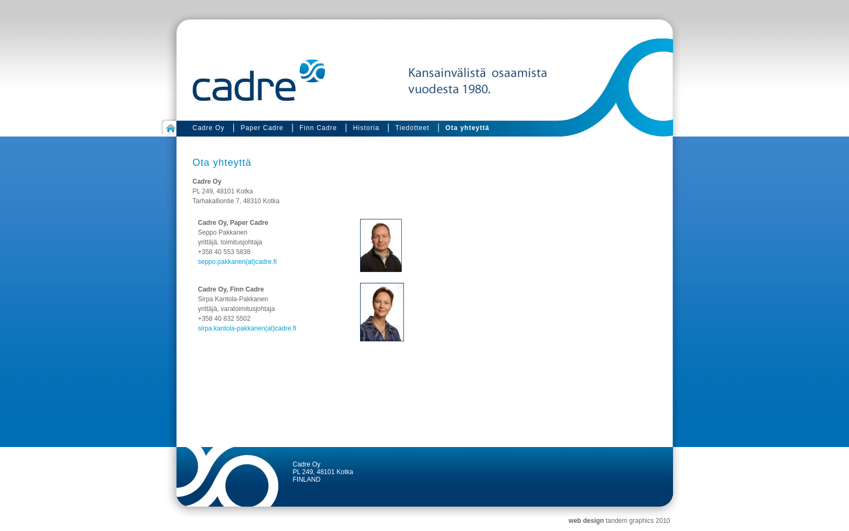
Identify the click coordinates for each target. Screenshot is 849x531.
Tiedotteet (412, 128)
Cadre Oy (209, 128)
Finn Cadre (318, 128)
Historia (366, 128)
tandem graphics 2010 (638, 520)
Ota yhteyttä (467, 128)
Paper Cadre (261, 128)
